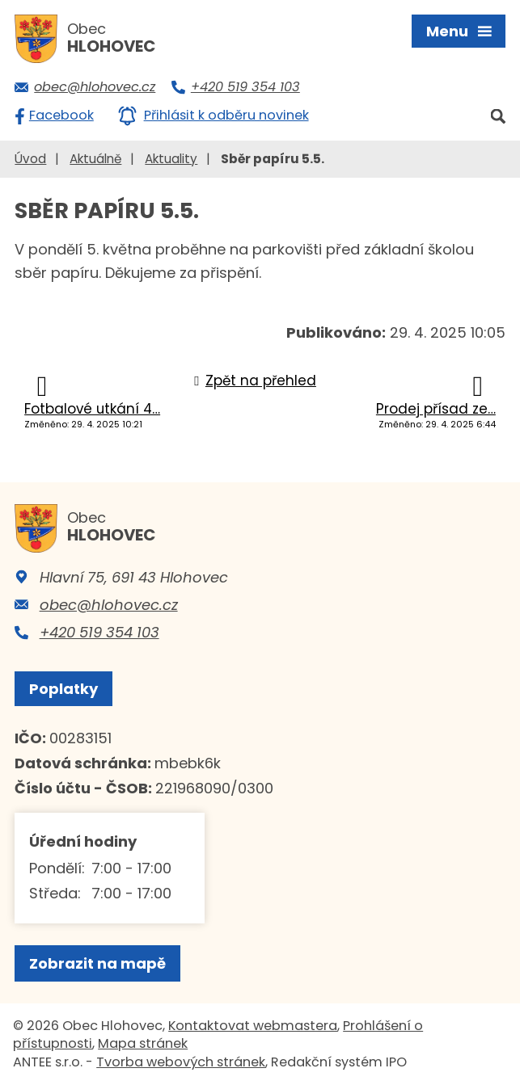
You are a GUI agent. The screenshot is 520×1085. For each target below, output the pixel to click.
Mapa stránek (143, 1043)
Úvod (30, 158)
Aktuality (171, 158)
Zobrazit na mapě (97, 963)
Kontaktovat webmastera (252, 1025)
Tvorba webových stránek (180, 1062)
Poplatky (63, 689)
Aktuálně (95, 158)
